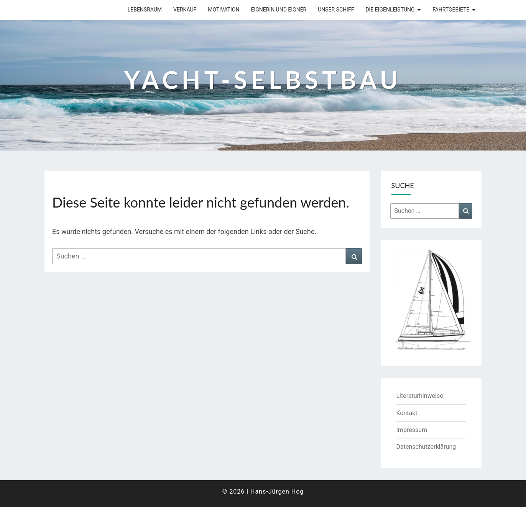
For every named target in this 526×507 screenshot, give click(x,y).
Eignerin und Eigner (278, 10)
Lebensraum (145, 10)
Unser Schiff (336, 10)
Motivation (223, 10)
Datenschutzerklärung (426, 446)
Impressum (411, 429)
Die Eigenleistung (389, 10)
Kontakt (407, 413)
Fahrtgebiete (450, 10)
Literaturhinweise (419, 395)
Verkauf (184, 10)
